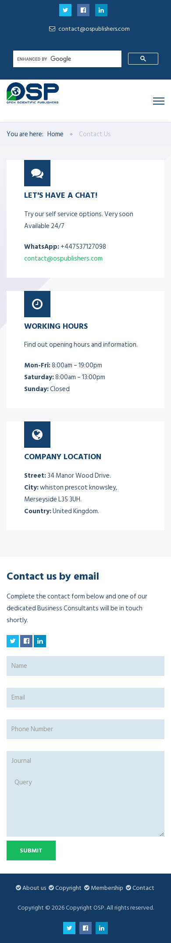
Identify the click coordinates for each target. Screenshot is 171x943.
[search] (66, 59)
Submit (31, 850)
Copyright (68, 888)
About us (34, 888)
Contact (143, 888)
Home (55, 134)
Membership (107, 888)
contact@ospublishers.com (88, 29)
